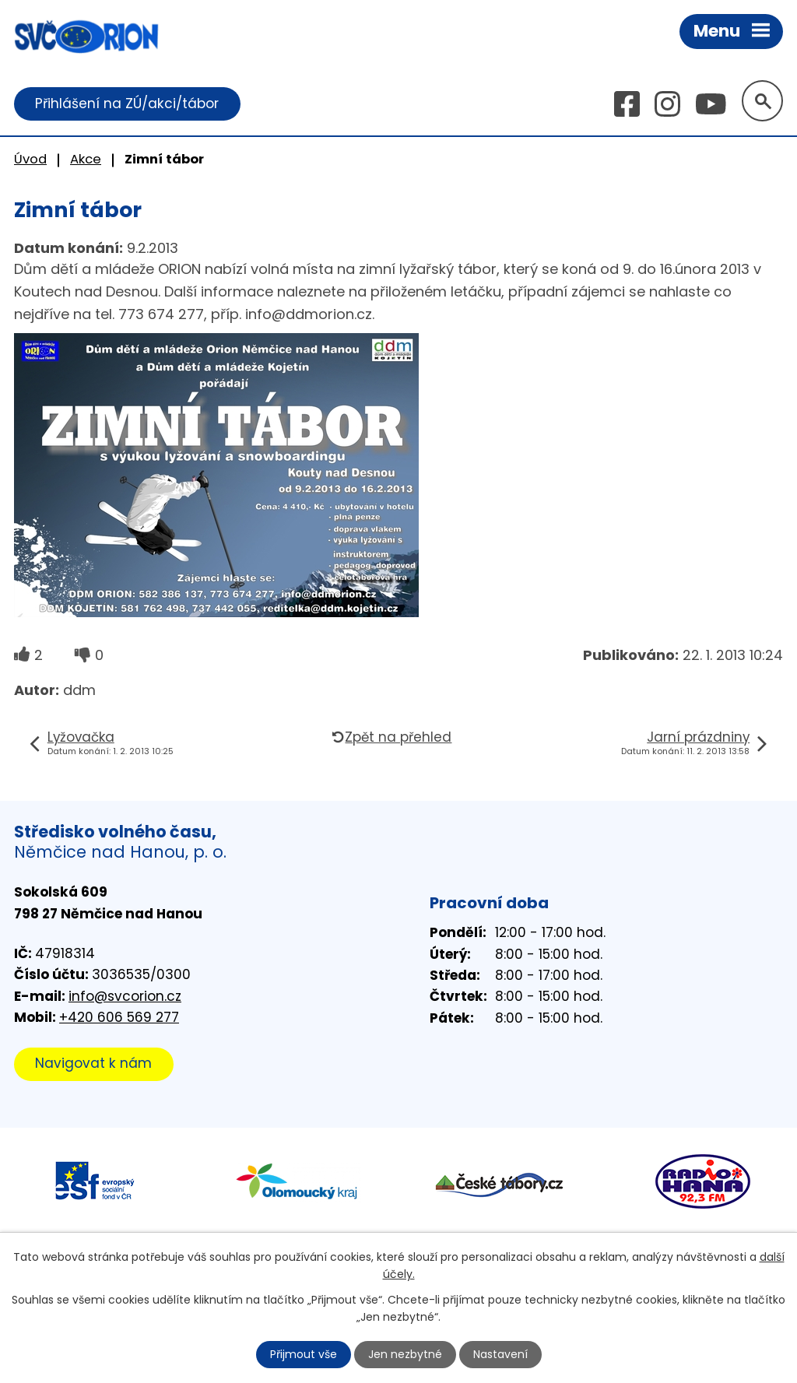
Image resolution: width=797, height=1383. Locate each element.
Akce (85, 159)
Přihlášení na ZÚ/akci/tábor (127, 103)
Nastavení (500, 1354)
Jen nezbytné (405, 1354)
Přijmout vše (303, 1354)
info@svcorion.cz (124, 996)
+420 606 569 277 (119, 1017)
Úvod (30, 159)
